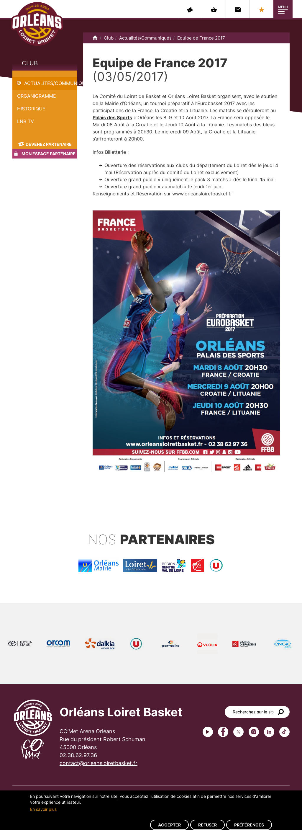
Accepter (169, 824)
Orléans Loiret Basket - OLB (37, 24)
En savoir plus (43, 809)
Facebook (223, 732)
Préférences (249, 824)
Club (30, 63)
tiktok (284, 732)
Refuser (207, 824)
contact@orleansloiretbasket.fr (98, 763)
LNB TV (25, 121)
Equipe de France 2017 (37, 74)
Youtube (208, 732)
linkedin (269, 732)
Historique (31, 109)
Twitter (238, 732)
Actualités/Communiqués (50, 83)
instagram (254, 732)
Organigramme (36, 96)
